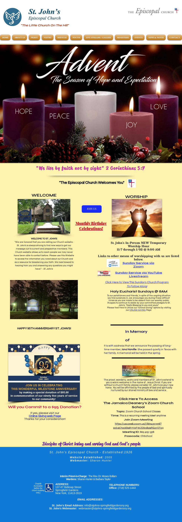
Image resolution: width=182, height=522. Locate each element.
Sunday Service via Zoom (138, 264)
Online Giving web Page (45, 416)
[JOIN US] (92, 209)
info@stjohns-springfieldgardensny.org (106, 505)
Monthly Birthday (91, 223)
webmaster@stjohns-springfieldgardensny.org (105, 508)
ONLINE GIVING (138, 310)
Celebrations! (91, 228)
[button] (91, 104)
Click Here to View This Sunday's (126, 282)
